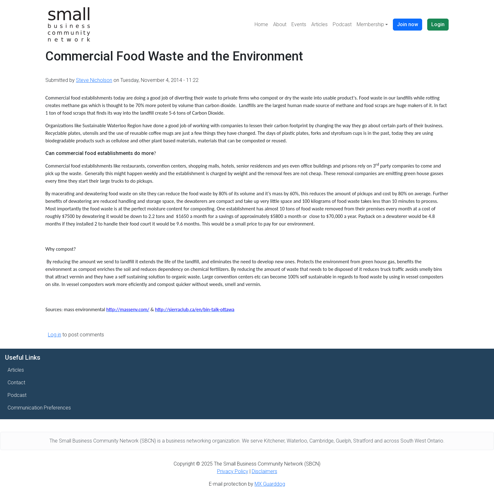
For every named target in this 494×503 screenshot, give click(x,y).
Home (261, 24)
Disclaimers (264, 471)
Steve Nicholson (94, 80)
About (279, 24)
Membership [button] (370, 24)
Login (438, 24)
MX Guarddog (270, 484)
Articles (319, 24)
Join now (407, 24)
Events (298, 24)
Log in (54, 335)
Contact (16, 383)
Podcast (342, 24)
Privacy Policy (232, 471)
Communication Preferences (39, 408)
